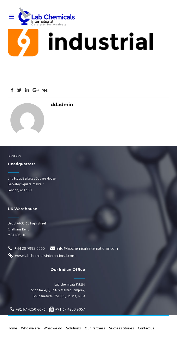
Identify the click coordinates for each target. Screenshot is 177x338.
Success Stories (121, 328)
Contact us (146, 328)
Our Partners (95, 328)
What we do (53, 328)
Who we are (30, 328)
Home (12, 328)
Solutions (73, 328)
